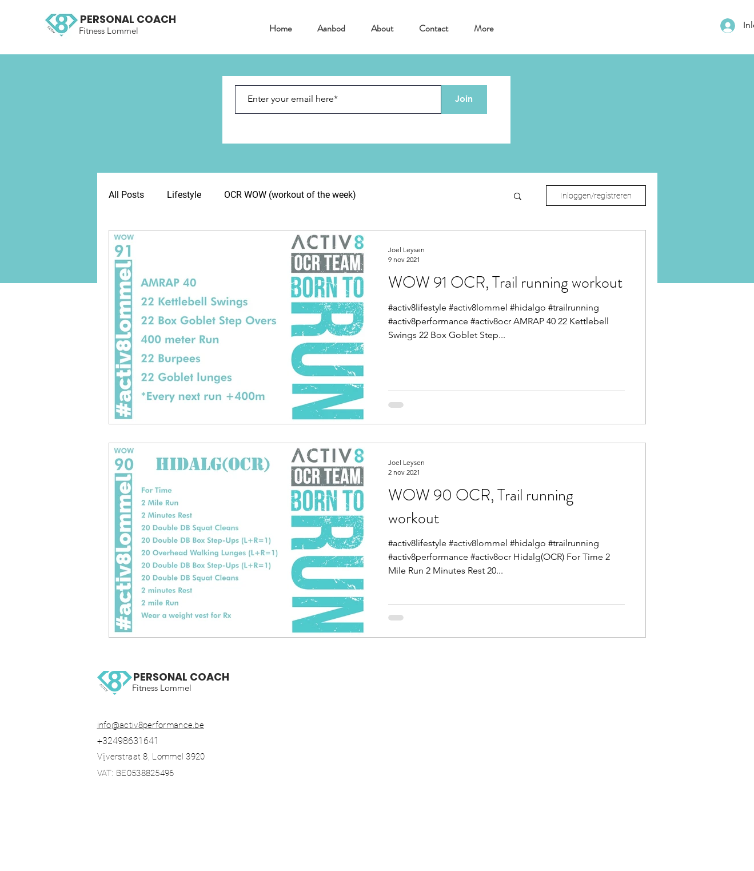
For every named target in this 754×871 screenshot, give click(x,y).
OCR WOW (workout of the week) (290, 194)
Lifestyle (184, 194)
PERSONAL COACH (128, 19)
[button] (327, 28)
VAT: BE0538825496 (140, 773)
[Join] (464, 99)
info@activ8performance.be (151, 725)
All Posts (126, 194)
